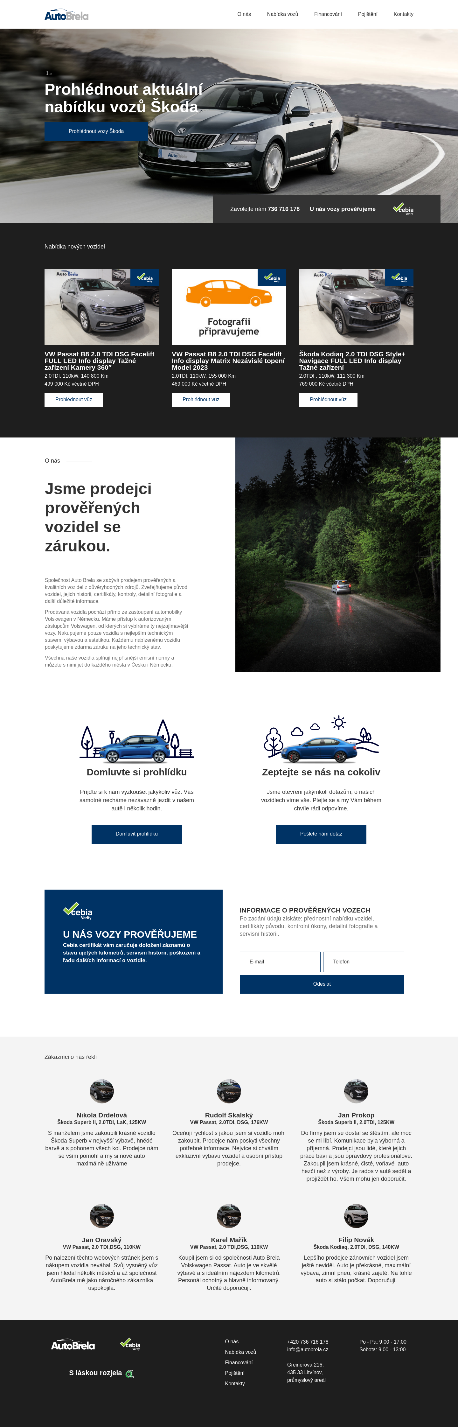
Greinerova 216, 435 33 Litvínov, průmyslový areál (306, 1372)
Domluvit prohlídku (137, 833)
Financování (328, 14)
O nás (244, 14)
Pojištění (368, 14)
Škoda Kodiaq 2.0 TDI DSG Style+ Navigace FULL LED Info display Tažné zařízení (352, 360)
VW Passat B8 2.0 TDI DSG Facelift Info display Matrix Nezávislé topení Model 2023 (228, 360)
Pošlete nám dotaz (321, 833)
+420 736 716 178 (307, 1342)
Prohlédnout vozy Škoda (96, 131)
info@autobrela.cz (307, 1349)
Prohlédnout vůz (73, 399)
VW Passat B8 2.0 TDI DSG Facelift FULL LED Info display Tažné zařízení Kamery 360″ (99, 360)
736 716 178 (284, 209)
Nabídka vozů (282, 14)
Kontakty (403, 14)
